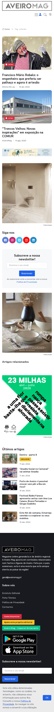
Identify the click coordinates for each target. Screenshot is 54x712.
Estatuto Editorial (11, 593)
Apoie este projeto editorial (18, 622)
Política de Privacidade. (27, 282)
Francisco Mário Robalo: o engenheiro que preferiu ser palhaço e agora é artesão (21, 78)
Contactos (7, 607)
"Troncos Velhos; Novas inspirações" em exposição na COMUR (22, 132)
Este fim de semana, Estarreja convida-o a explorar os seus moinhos (35, 515)
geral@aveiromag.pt (12, 577)
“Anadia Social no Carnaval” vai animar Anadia (34, 470)
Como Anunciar (12, 616)
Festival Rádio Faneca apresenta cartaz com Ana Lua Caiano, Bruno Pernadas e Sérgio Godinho (36, 499)
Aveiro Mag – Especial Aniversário (21, 628)
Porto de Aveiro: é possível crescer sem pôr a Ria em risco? (34, 484)
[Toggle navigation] (36, 14)
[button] (45, 14)
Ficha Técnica (9, 598)
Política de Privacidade (13, 602)
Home (6, 29)
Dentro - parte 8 (28, 454)
